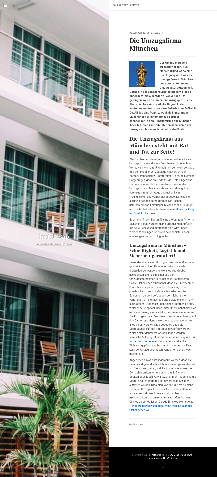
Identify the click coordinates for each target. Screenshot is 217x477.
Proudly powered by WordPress (162, 458)
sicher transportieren (142, 341)
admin (159, 33)
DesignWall (187, 455)
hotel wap (156, 455)
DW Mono (174, 455)
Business (138, 424)
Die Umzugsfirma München (155, 44)
